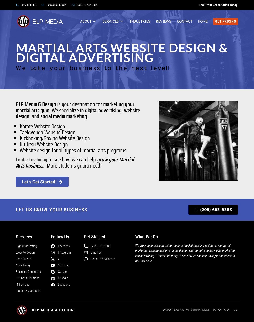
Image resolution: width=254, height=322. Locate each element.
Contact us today (32, 159)
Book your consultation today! (218, 5)
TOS (236, 309)
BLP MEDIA (48, 21)
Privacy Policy (221, 309)
